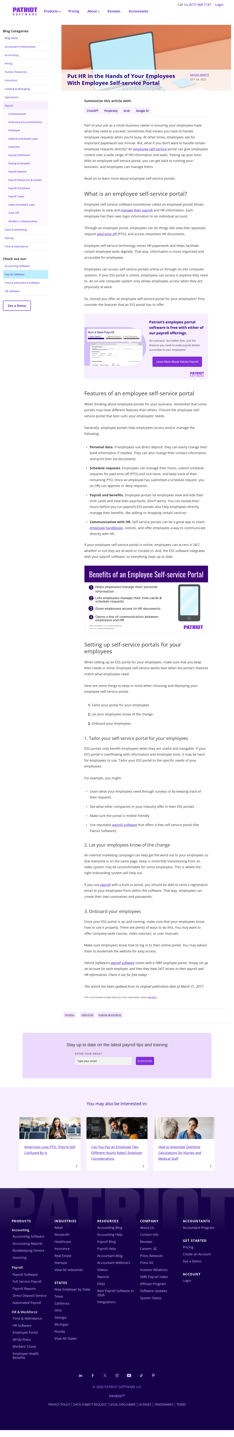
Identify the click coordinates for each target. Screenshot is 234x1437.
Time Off (13, 213)
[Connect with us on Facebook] (90, 1382)
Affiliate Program (153, 1290)
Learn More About (177, 363)
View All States (65, 1345)
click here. (152, 1001)
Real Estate (62, 1262)
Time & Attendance (16, 246)
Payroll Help (106, 1255)
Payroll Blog (106, 1248)
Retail (58, 1234)
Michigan (61, 1331)
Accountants (138, 11)
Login (219, 4)
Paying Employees (19, 163)
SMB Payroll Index (154, 1283)
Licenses (145, 1411)
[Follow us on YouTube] (130, 1382)
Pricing (73, 11)
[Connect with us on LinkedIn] (76, 1382)
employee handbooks (106, 532)
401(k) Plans (22, 1346)
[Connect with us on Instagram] (117, 1382)
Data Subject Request (90, 1411)
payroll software (124, 829)
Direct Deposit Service (29, 1302)
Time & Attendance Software (22, 282)
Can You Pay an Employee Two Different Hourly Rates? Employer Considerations (117, 1144)
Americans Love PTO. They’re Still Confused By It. (50, 1141)
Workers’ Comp (24, 1353)
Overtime (14, 147)
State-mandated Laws (21, 204)
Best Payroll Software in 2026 (115, 1299)
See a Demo (17, 305)
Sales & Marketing (16, 229)
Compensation (17, 114)
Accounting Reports (28, 1249)
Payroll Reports (17, 171)
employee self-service (150, 150)
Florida (59, 1337)
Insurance (11, 80)
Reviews (113, 11)
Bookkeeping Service (28, 1257)
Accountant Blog (109, 1262)
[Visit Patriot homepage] (25, 11)
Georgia (60, 1323)
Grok (132, 110)
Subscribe (145, 1065)
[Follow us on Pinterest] (157, 1382)
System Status (151, 1304)
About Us (147, 1234)
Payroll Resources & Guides (25, 180)
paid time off (107, 235)
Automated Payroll (27, 1309)
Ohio (58, 1316)
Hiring (8, 63)
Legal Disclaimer (122, 1411)
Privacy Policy (59, 1411)
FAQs (101, 1290)
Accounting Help (109, 1241)
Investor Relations (154, 1276)
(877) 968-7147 (200, 4)
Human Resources (16, 72)
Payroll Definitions (19, 155)
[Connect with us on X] (103, 1382)
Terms (181, 1411)
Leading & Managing (17, 89)
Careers (146, 1255)
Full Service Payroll (27, 1288)
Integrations (106, 1308)
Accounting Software (17, 266)
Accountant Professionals (20, 46)
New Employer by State (72, 1295)
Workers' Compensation (22, 221)
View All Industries (68, 1276)
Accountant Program (198, 1234)
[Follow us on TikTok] (143, 1382)
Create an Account (197, 1260)
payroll (105, 888)
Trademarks (163, 1411)
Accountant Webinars (113, 1269)
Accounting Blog (109, 1234)
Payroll (9, 105)
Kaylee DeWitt (199, 75)
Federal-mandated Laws (23, 138)
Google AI (149, 110)
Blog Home (11, 38)
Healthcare (62, 1248)
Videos (102, 1276)
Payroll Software (14, 274)
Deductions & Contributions (25, 122)
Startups (60, 1269)
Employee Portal (25, 1339)
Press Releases (151, 1262)
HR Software (12, 291)
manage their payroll (137, 211)
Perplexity (114, 110)
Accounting (11, 55)
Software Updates (153, 1297)
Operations (11, 97)
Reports (103, 1283)
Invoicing (20, 1264)
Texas (58, 1302)
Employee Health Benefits (26, 1362)
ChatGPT (93, 110)
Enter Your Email (89, 1057)
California (61, 1309)
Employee (14, 130)
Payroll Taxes (16, 196)
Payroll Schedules (19, 188)
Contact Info (149, 1241)
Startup (9, 238)
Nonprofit (61, 1241)
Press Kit (146, 1269)
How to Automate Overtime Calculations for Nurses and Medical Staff (184, 1144)
